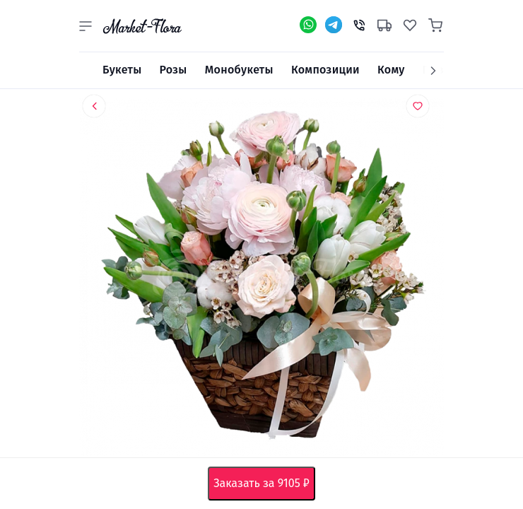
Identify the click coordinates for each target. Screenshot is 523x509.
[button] (85, 26)
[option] (261, 279)
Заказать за (264, 483)
